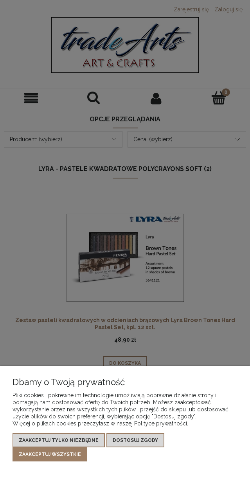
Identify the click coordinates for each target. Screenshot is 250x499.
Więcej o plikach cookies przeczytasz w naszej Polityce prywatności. (100, 423)
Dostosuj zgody (135, 440)
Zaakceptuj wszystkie (50, 454)
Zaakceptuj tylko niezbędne (59, 440)
